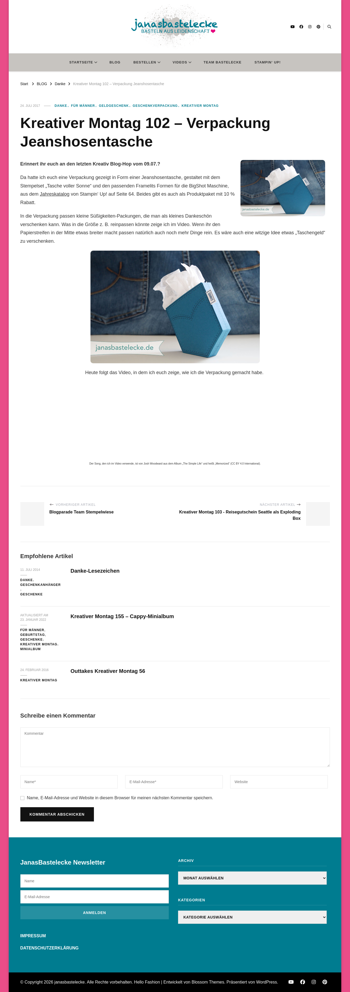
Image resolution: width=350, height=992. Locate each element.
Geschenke (31, 594)
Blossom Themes (208, 982)
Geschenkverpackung (155, 106)
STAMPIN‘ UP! (267, 62)
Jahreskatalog (55, 194)
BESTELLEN (144, 62)
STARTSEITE (81, 62)
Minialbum (30, 649)
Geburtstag (32, 635)
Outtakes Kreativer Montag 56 (108, 671)
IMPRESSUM (33, 936)
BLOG (115, 62)
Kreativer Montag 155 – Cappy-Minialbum (122, 616)
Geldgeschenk (114, 106)
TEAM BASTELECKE (223, 62)
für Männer (83, 106)
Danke (60, 106)
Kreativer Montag (200, 106)
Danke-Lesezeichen (95, 571)
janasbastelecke (69, 982)
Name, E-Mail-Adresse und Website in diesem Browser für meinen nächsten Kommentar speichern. (120, 798)
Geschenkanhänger (40, 585)
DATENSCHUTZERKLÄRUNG (49, 948)
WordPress (266, 982)
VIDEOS (180, 62)
